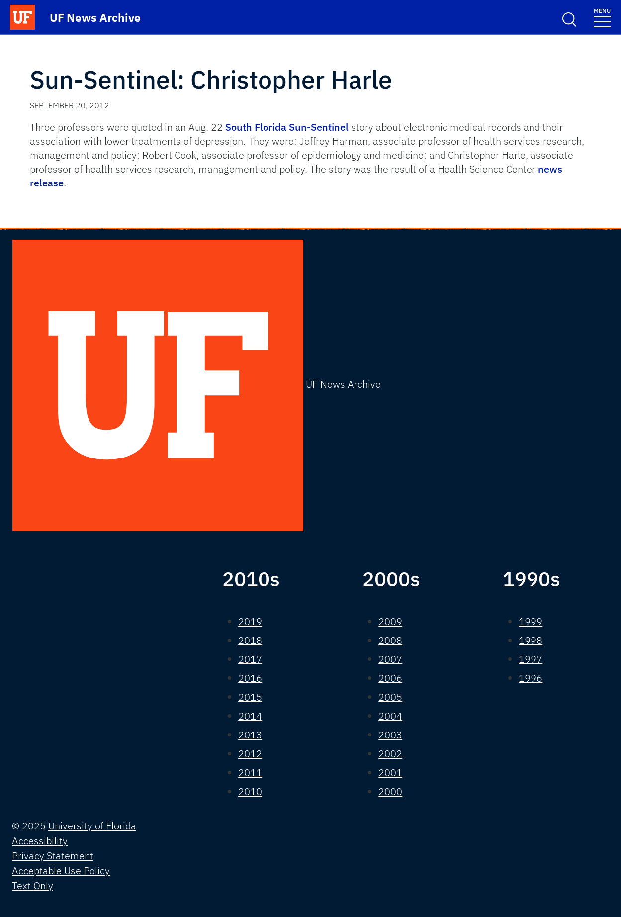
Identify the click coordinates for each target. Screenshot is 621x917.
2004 (390, 716)
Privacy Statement (52, 855)
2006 (390, 678)
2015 (250, 697)
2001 (390, 772)
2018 (250, 640)
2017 (250, 659)
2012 (250, 753)
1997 (530, 659)
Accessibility (40, 840)
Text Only (32, 885)
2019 (250, 621)
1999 (530, 621)
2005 (390, 697)
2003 (390, 734)
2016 (250, 678)
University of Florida (92, 825)
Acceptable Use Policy (61, 870)
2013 (250, 734)
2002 (390, 753)
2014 (250, 716)
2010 (250, 791)
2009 (390, 621)
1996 (530, 678)
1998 (530, 640)
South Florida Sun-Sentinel (287, 127)
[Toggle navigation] (602, 17)
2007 (390, 659)
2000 (390, 791)
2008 (390, 640)
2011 (250, 772)
